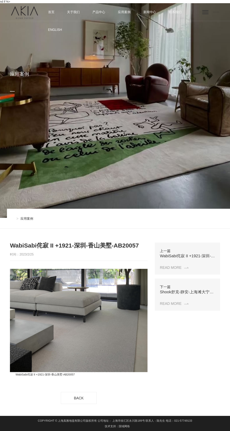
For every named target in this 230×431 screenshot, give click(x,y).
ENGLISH (55, 29)
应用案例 (124, 12)
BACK (79, 398)
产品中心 (98, 12)
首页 (51, 12)
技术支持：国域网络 (117, 426)
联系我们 (175, 12)
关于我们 (73, 12)
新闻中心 (149, 12)
